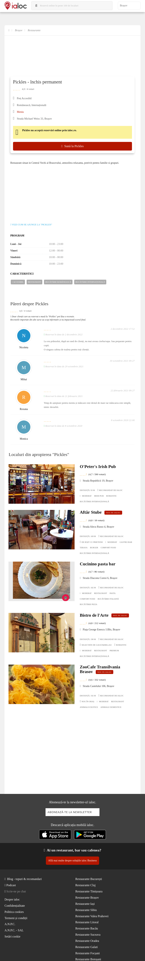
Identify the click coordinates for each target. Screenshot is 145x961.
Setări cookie (12, 936)
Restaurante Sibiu (86, 910)
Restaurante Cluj (85, 885)
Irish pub (98, 496)
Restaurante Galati (86, 947)
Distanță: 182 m (88, 588)
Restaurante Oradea (87, 940)
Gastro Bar (126, 542)
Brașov (18, 30)
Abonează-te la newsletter (70, 812)
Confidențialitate (15, 905)
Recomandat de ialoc (110, 489)
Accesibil (18, 282)
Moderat (86, 496)
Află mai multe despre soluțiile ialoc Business (72, 860)
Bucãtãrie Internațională (90, 282)
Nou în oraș (87, 701)
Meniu (20, 112)
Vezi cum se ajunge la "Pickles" (31, 224)
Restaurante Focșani (87, 953)
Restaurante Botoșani (88, 959)
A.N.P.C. (10, 924)
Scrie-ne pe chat (16, 891)
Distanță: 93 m (87, 490)
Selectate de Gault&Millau (96, 644)
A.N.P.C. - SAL (14, 930)
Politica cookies (14, 911)
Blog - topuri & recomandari (24, 879)
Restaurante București (88, 879)
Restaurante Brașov (87, 897)
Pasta (113, 593)
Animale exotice (89, 707)
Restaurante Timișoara (89, 891)
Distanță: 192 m (88, 696)
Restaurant (34, 282)
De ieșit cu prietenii (91, 542)
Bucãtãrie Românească (58, 282)
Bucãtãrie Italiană (108, 599)
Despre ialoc (12, 899)
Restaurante (34, 30)
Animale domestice (110, 707)
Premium (114, 651)
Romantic (111, 496)
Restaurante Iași (85, 903)
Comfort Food (108, 548)
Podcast (11, 885)
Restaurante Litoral (87, 922)
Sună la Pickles (72, 146)
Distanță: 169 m (88, 536)
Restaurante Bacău (86, 928)
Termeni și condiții (16, 918)
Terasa (84, 548)
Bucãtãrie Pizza (88, 604)
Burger (94, 548)
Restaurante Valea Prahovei (92, 916)
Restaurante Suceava (87, 934)
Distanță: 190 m (88, 639)
